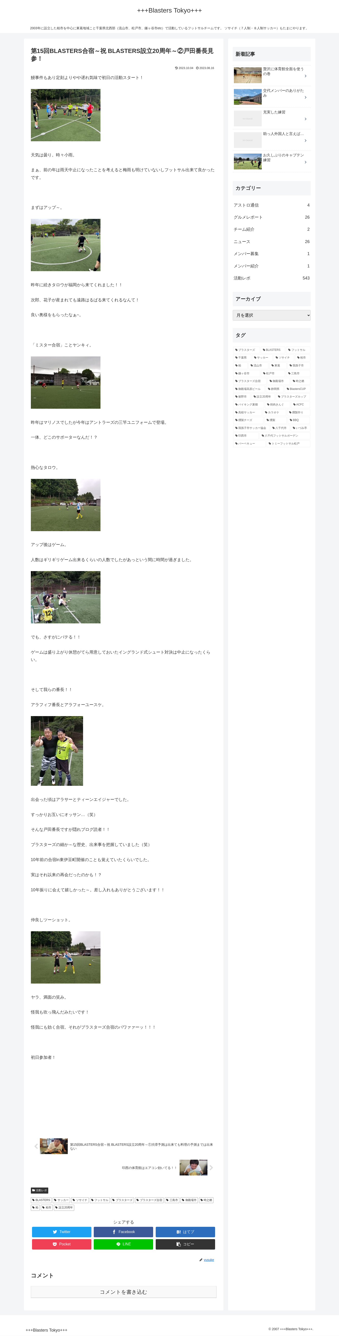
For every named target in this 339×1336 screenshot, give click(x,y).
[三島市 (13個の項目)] (298, 373)
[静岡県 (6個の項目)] (275, 389)
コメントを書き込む (123, 1292)
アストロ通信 (272, 205)
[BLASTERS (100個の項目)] (273, 350)
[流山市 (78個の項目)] (258, 365)
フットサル (100, 1200)
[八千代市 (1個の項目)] (280, 428)
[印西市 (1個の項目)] (246, 435)
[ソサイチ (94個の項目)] (284, 357)
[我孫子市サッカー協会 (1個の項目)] (251, 428)
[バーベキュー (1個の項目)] (249, 443)
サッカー (61, 1200)
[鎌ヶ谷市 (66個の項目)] (246, 373)
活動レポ (39, 1190)
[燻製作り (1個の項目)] (298, 412)
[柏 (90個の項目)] (240, 365)
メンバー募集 (272, 253)
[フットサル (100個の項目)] (298, 350)
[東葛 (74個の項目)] (278, 365)
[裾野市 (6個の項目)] (242, 396)
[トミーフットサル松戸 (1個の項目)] (288, 443)
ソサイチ (80, 1200)
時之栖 (206, 1200)
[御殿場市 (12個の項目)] (279, 381)
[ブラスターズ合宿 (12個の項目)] (250, 381)
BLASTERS (41, 1200)
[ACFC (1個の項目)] (300, 404)
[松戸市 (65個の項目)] (273, 373)
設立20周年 (64, 1207)
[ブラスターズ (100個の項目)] (246, 350)
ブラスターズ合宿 (149, 1200)
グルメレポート (272, 217)
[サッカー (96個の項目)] (262, 357)
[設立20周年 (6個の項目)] (263, 396)
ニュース (272, 241)
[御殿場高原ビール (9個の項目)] (249, 389)
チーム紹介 (272, 229)
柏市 (46, 1207)
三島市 (172, 1200)
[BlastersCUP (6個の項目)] (297, 389)
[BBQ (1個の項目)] (299, 420)
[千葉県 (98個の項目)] (242, 357)
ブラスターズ (122, 1200)
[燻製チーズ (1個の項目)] (248, 420)
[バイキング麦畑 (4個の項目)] (248, 404)
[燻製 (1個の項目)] (276, 420)
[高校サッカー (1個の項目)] (247, 412)
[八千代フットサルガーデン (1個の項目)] (285, 435)
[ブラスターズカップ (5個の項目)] (293, 396)
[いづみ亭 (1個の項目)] (300, 428)
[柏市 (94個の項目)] (302, 357)
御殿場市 (189, 1200)
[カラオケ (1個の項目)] (274, 412)
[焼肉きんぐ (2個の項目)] (277, 404)
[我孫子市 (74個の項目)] (298, 365)
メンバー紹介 (272, 266)
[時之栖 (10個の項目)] (300, 381)
